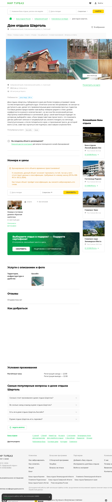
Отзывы (33, 35)
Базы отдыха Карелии (36, 476)
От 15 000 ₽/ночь (91, 248)
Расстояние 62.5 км (93, 182)
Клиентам (33, 455)
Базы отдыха (12, 435)
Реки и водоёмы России (59, 483)
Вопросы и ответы (71, 35)
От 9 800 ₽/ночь (90, 186)
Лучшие (89, 438)
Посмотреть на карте (91, 85)
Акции (31, 468)
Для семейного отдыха (55, 438)
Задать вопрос (17, 427)
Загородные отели (84, 435)
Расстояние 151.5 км (93, 244)
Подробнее (7, 498)
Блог (31, 471)
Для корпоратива (39, 438)
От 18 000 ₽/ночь (91, 154)
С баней (44, 435)
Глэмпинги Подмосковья (37, 480)
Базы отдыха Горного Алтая (39, 483)
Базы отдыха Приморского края (86, 480)
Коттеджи (63, 441)
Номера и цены (18, 35)
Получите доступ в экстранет (21, 144)
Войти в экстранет (81, 468)
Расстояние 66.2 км (93, 213)
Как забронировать (37, 460)
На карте (61, 435)
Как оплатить (34, 464)
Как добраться (43, 35)
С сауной (36, 435)
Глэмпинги (73, 441)
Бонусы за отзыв (57, 468)
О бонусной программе (59, 460)
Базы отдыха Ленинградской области (60, 476)
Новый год (52, 435)
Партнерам (78, 455)
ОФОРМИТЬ (21, 249)
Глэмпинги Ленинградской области (88, 476)
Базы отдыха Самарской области (60, 480)
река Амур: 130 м (26, 97)
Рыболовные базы (39, 441)
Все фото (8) (92, 76)
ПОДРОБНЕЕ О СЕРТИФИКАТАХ (47, 249)
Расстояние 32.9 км (93, 151)
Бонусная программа (58, 455)
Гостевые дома (53, 441)
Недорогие (80, 438)
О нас (106, 460)
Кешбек (53, 464)
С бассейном (70, 438)
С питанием (71, 435)
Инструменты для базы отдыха (86, 464)
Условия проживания (56, 35)
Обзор (9, 35)
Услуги (27, 35)
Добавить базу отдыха (83, 460)
